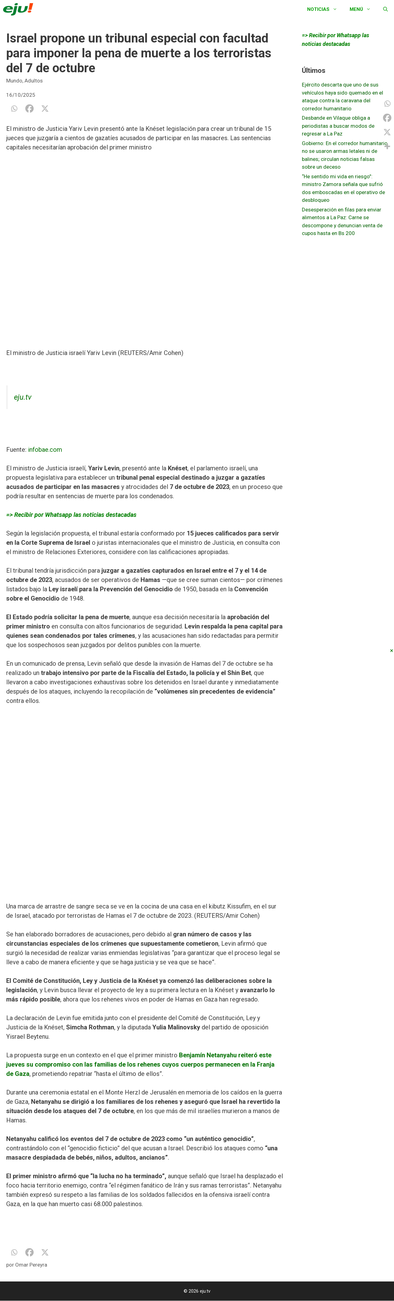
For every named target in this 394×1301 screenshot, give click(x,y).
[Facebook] (29, 108)
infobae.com (45, 449)
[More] (387, 146)
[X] (45, 108)
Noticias (325, 9)
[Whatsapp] (14, 108)
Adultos (34, 81)
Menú (363, 9)
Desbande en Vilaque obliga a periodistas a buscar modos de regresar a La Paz (338, 126)
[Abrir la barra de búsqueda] (385, 9)
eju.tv (22, 397)
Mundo (14, 81)
